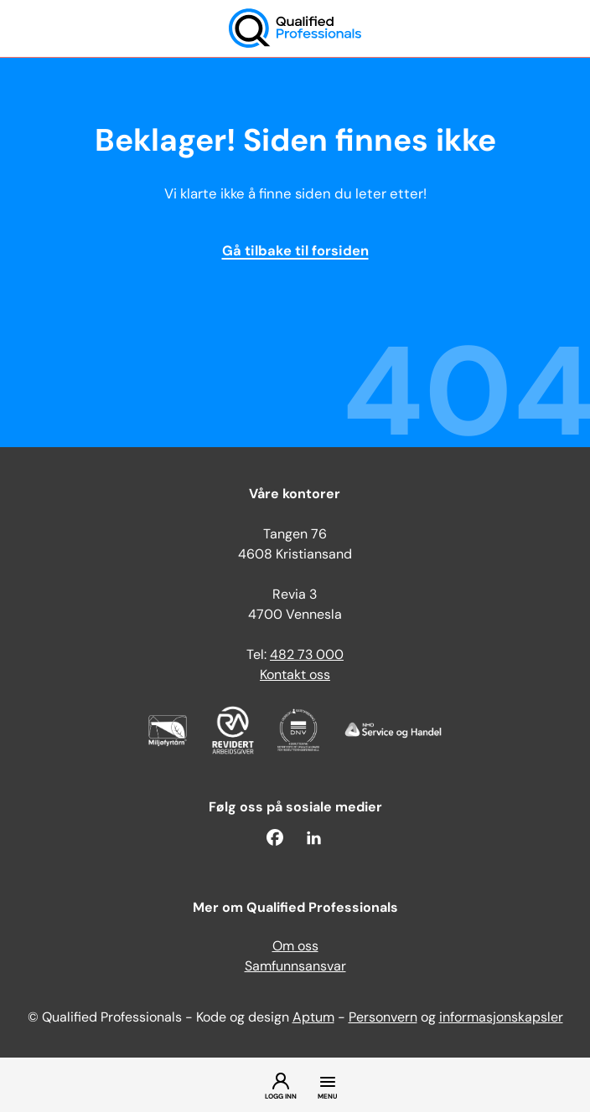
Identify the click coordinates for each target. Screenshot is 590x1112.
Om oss (295, 947)
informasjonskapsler (501, 1018)
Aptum (313, 1018)
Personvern (383, 1018)
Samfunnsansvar (295, 967)
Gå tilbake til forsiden (295, 252)
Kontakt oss (295, 675)
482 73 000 (307, 655)
